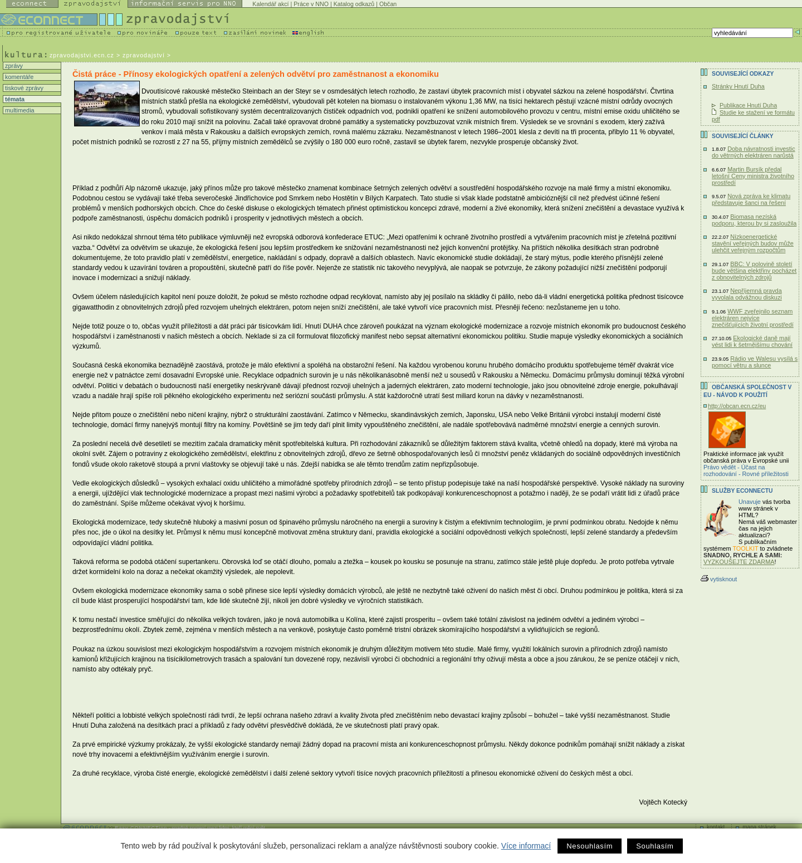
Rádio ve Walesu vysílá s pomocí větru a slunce (755, 362)
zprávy (13, 65)
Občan (388, 4)
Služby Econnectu (742, 491)
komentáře (18, 76)
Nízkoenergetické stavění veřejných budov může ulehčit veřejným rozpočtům (753, 243)
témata (14, 99)
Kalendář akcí (270, 4)
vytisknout (719, 579)
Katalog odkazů (354, 4)
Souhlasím (654, 846)
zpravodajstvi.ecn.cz (82, 55)
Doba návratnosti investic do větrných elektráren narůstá (753, 152)
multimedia (19, 110)
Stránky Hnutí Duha (738, 86)
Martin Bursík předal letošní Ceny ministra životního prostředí (753, 176)
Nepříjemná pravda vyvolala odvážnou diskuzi (747, 294)
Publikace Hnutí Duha (748, 105)
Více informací (526, 845)
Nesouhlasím (589, 846)
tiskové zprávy (23, 88)
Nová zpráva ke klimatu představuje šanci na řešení (751, 199)
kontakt (716, 827)
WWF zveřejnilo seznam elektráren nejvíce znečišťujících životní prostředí (753, 318)
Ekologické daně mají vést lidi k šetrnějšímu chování (752, 341)
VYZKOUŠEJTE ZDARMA (739, 561)
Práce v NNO (311, 4)
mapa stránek (759, 827)
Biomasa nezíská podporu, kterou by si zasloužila (754, 220)
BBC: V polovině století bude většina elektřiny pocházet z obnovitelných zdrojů (754, 271)
